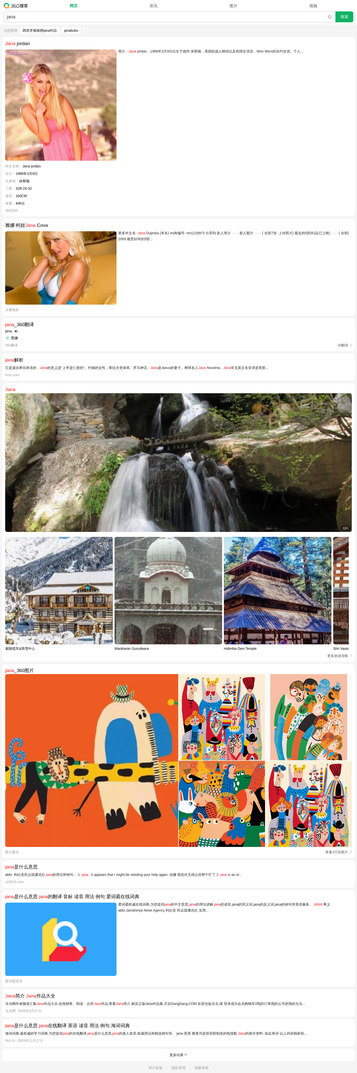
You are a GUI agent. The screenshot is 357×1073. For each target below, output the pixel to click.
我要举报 (201, 1068)
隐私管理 (178, 1068)
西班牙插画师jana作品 (40, 30)
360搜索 (17, 5)
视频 (313, 6)
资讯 (153, 6)
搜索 (344, 17)
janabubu (71, 30)
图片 (234, 6)
